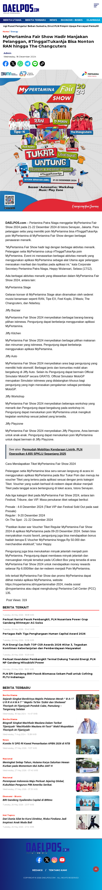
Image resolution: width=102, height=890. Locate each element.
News (53, 20)
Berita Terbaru (35, 20)
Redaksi (37, 870)
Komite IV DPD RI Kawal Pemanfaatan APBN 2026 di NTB (36, 743)
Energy (14, 31)
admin (7, 53)
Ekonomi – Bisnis (72, 20)
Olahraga (93, 20)
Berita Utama (12, 20)
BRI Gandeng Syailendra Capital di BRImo (27, 800)
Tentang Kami (58, 870)
